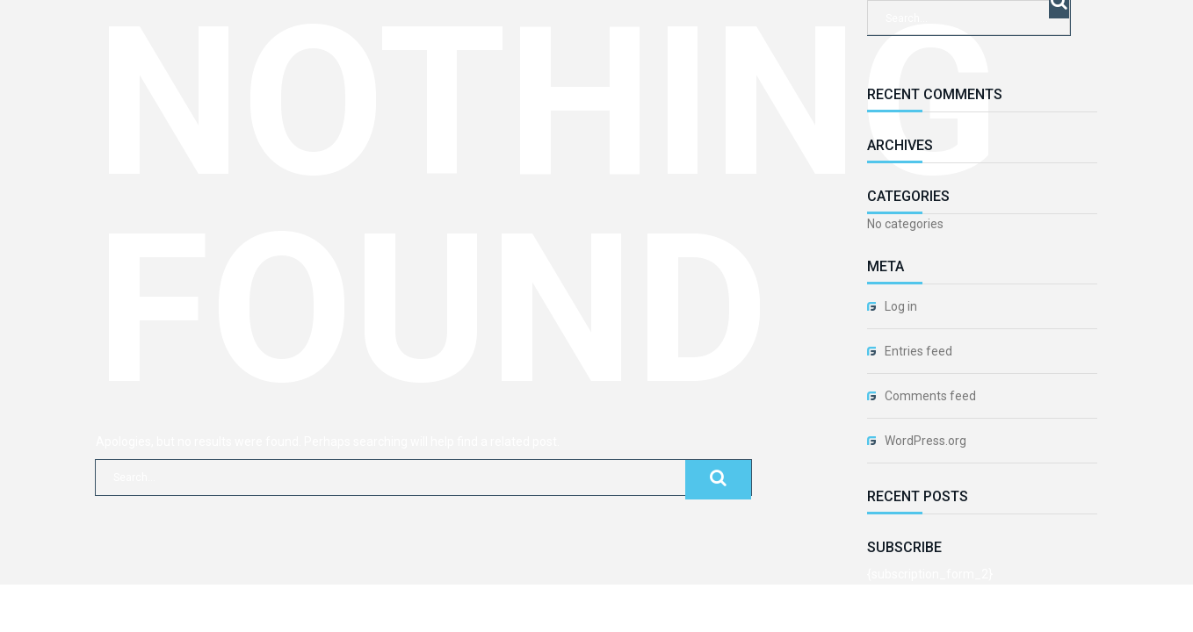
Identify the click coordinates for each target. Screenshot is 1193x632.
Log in (901, 306)
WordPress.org (925, 441)
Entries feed (918, 351)
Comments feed (930, 396)
